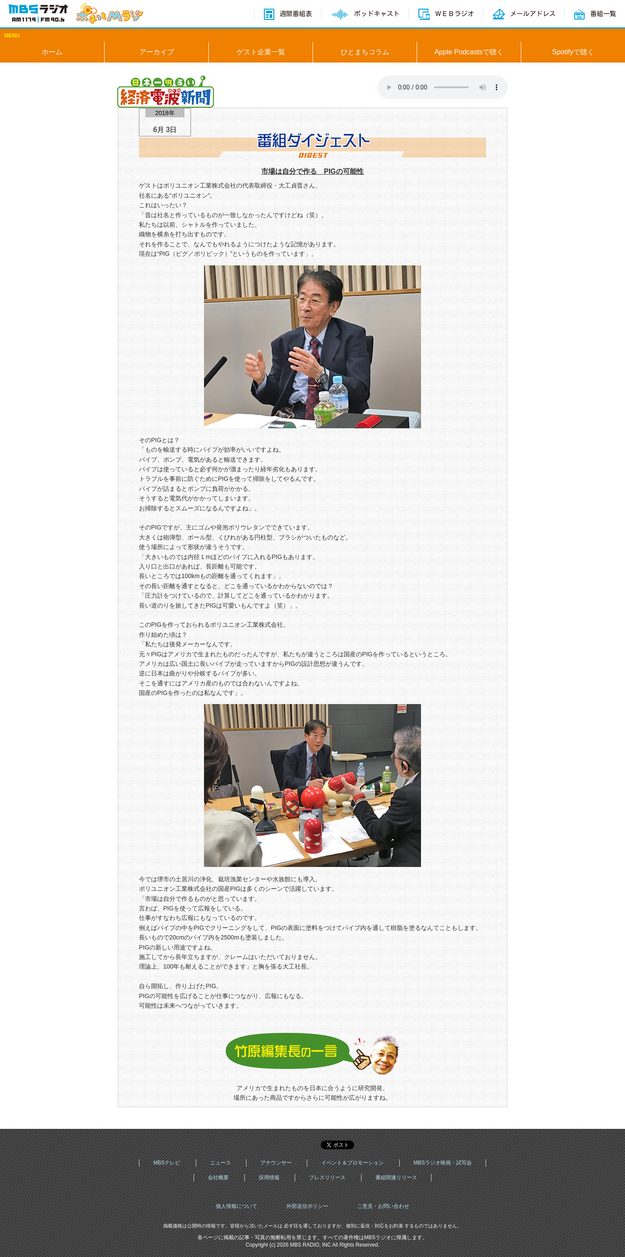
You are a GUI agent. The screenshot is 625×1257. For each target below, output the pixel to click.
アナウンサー (276, 1163)
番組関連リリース (396, 1177)
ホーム (52, 52)
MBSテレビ (166, 1163)
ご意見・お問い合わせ (383, 1206)
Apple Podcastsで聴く (468, 52)
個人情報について (236, 1206)
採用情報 (269, 1177)
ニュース (220, 1163)
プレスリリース (327, 1177)
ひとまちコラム (365, 52)
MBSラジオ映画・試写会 (443, 1163)
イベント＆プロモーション (352, 1163)
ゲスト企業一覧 (261, 52)
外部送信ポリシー (307, 1206)
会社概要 (218, 1177)
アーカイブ (156, 52)
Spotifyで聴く (573, 52)
